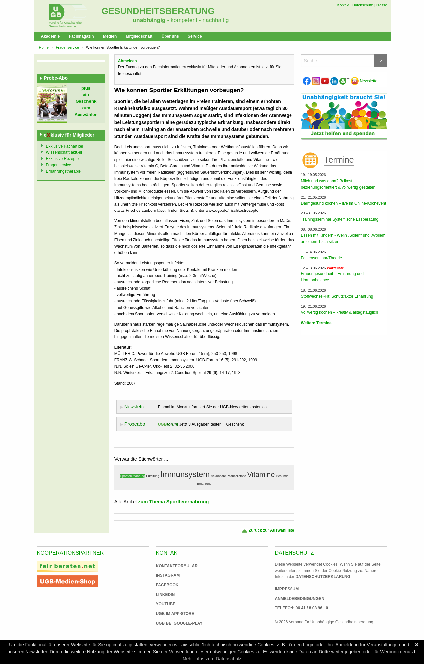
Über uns (170, 36)
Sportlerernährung (132, 476)
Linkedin (165, 594)
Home (44, 47)
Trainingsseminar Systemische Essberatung (339, 219)
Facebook (167, 585)
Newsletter (365, 81)
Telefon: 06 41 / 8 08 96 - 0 (301, 608)
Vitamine (261, 475)
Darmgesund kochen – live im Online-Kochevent (343, 203)
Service (195, 36)
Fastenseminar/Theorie (321, 258)
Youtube (166, 604)
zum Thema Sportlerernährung (173, 501)
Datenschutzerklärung (322, 576)
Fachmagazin (81, 36)
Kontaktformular (177, 566)
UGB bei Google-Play (172, 623)
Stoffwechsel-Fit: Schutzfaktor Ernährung (337, 296)
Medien (110, 36)
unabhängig (149, 20)
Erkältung (152, 476)
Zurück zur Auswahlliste (267, 530)
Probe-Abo (56, 78)
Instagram (168, 575)
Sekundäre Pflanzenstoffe (228, 476)
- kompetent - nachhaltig (197, 20)
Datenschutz (362, 5)
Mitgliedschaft (139, 36)
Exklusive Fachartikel (64, 146)
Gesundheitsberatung (158, 11)
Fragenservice (67, 47)
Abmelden (127, 61)
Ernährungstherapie (63, 171)
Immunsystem (185, 474)
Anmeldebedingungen (299, 598)
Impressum (287, 589)
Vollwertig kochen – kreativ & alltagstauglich (339, 312)
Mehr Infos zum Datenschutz (212, 658)
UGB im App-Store (172, 613)
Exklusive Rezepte (62, 158)
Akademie (50, 36)
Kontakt (343, 5)
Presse (381, 5)
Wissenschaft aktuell (64, 152)
